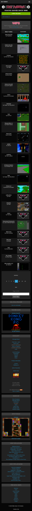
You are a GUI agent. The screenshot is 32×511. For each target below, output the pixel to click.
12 (22, 281)
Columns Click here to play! (16, 428)
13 (25, 281)
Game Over (16, 343)
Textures (16, 498)
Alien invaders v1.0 (8, 263)
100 (17, 27)
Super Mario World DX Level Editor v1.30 (16, 476)
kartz (9, 247)
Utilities (16, 356)
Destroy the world (9, 84)
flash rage (9, 239)
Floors (16, 495)
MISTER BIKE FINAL (16, 480)
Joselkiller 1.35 (16, 478)
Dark (9, 114)
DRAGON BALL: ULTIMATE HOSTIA (16, 471)
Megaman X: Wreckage (16, 470)
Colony (8, 94)
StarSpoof (8, 103)
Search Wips (16, 296)
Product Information (16, 360)
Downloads (15, 353)
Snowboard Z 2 (16, 458)
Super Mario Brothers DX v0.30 (16, 452)
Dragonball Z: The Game (16, 449)
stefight (8, 144)
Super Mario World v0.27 (16, 447)
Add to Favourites (16, 368)
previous (16, 275)
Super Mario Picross (16, 450)
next (16, 287)
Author (10, 31)
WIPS (16, 405)
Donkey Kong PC (16, 468)
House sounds (16, 491)
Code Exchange (16, 352)
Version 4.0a (16, 509)
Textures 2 (16, 499)
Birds (9, 175)
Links (16, 349)
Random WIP (16, 407)
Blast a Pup (8, 231)
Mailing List (16, 365)
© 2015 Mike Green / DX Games (16, 506)
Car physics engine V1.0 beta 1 (16, 456)
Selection (16, 488)
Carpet (16, 501)
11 (19, 281)
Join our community (15, 305)
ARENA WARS (8, 73)
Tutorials (16, 355)
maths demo (9, 195)
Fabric (16, 496)
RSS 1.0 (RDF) (16, 391)
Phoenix (16, 453)
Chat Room (16, 402)
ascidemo (9, 154)
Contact (16, 363)
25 (14, 27)
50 (15, 27)
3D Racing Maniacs (8, 165)
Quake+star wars (9, 44)
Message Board (16, 339)
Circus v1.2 (8, 185)
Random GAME (16, 409)
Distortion (9, 202)
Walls (16, 494)
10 (12, 27)
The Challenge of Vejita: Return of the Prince (16, 459)
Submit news (16, 370)
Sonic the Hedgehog (16, 467)
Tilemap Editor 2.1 (9, 123)
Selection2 (16, 492)
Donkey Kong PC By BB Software (16, 322)
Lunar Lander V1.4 (16, 473)
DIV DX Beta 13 (6, 16)
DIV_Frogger (9, 255)
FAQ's (16, 357)
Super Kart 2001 (8, 34)
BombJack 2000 (16, 477)
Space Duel (8, 133)
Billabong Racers (16, 446)
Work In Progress (16, 346)
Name (6, 31)
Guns (16, 489)
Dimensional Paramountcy (9, 221)
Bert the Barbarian (16, 474)
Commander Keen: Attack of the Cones (16, 455)
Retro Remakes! (16, 399)
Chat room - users (16, 342)
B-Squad (9, 55)
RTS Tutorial (9, 65)
